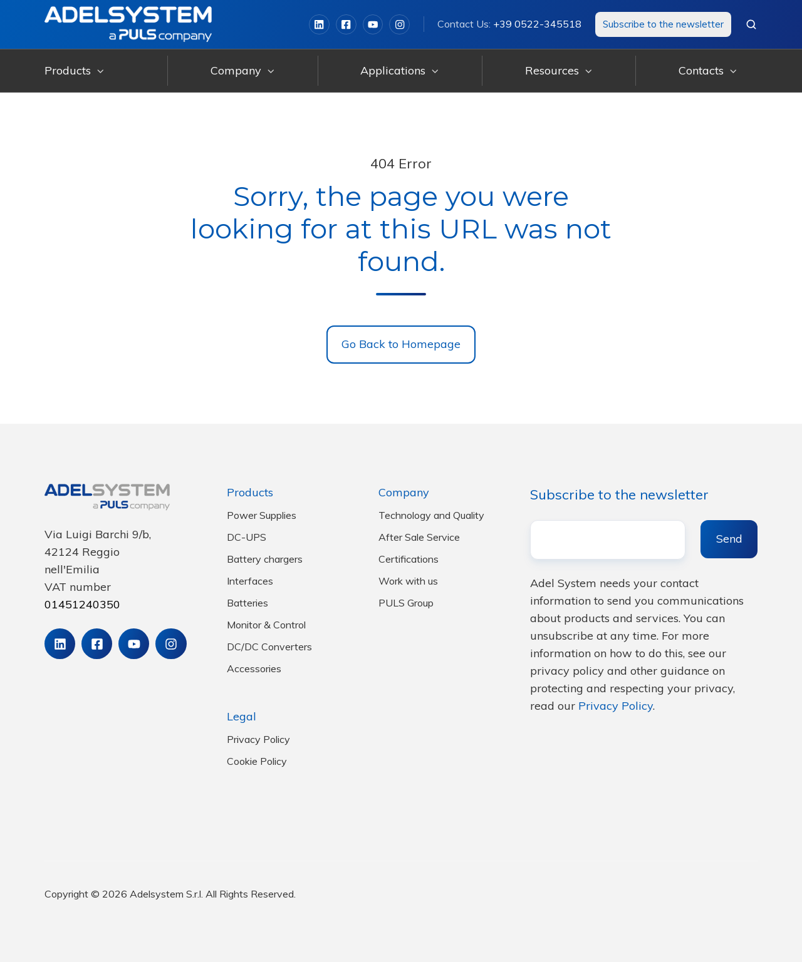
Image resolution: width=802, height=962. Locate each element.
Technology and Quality (431, 515)
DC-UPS (246, 537)
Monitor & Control (266, 624)
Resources (552, 70)
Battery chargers (265, 559)
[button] (751, 24)
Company (236, 70)
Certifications (408, 559)
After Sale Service (419, 537)
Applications (392, 70)
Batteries (247, 602)
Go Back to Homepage (401, 344)
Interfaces (250, 581)
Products (67, 70)
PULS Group (406, 602)
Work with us (408, 581)
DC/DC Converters (269, 646)
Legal (241, 716)
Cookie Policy (257, 761)
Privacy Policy (258, 739)
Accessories (254, 668)
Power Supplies (261, 515)
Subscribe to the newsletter (663, 24)
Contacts (701, 70)
